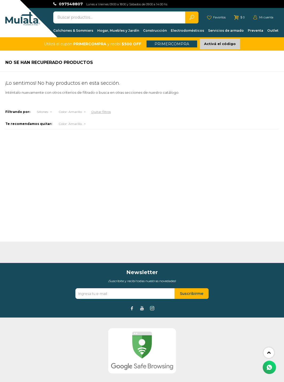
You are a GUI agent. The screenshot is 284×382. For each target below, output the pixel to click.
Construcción (155, 30)
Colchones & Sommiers (73, 30)
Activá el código (220, 44)
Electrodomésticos (187, 30)
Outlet (272, 30)
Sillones (42, 112)
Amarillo (70, 112)
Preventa (255, 30)
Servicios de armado (226, 30)
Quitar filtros (101, 112)
